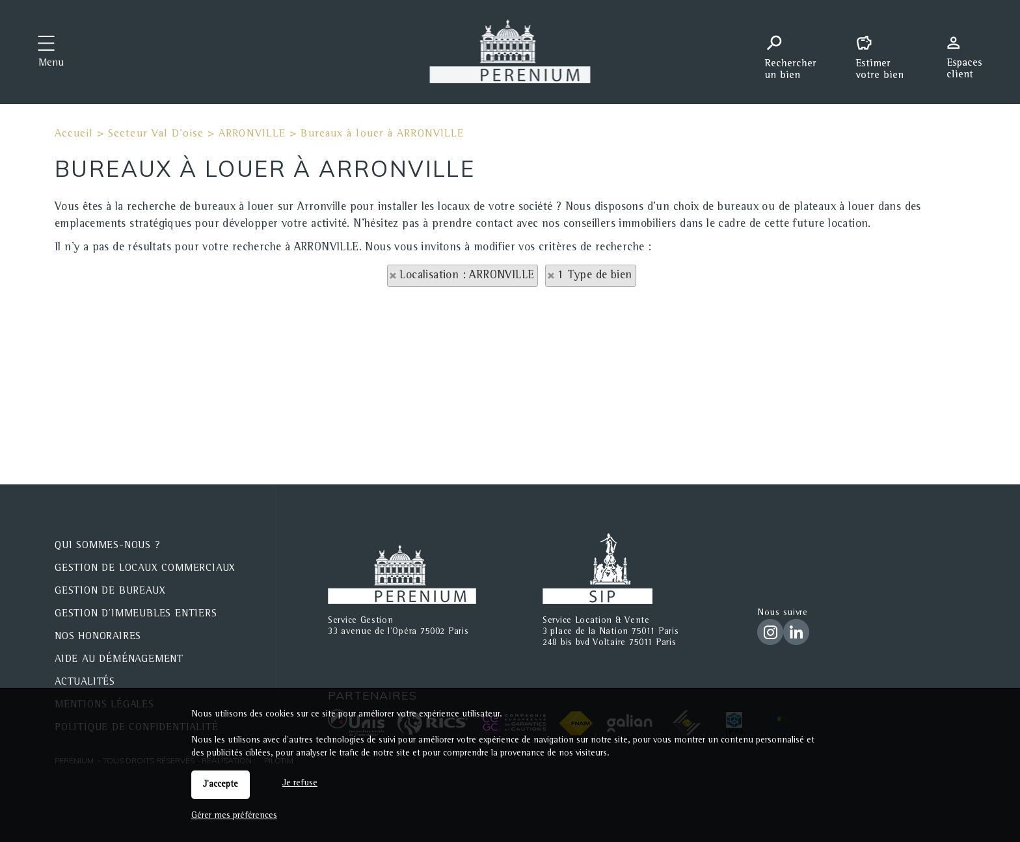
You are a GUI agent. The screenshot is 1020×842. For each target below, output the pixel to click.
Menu (51, 64)
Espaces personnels (969, 51)
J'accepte (220, 784)
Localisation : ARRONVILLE (466, 276)
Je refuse (299, 783)
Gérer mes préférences (234, 816)
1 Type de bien (594, 276)
